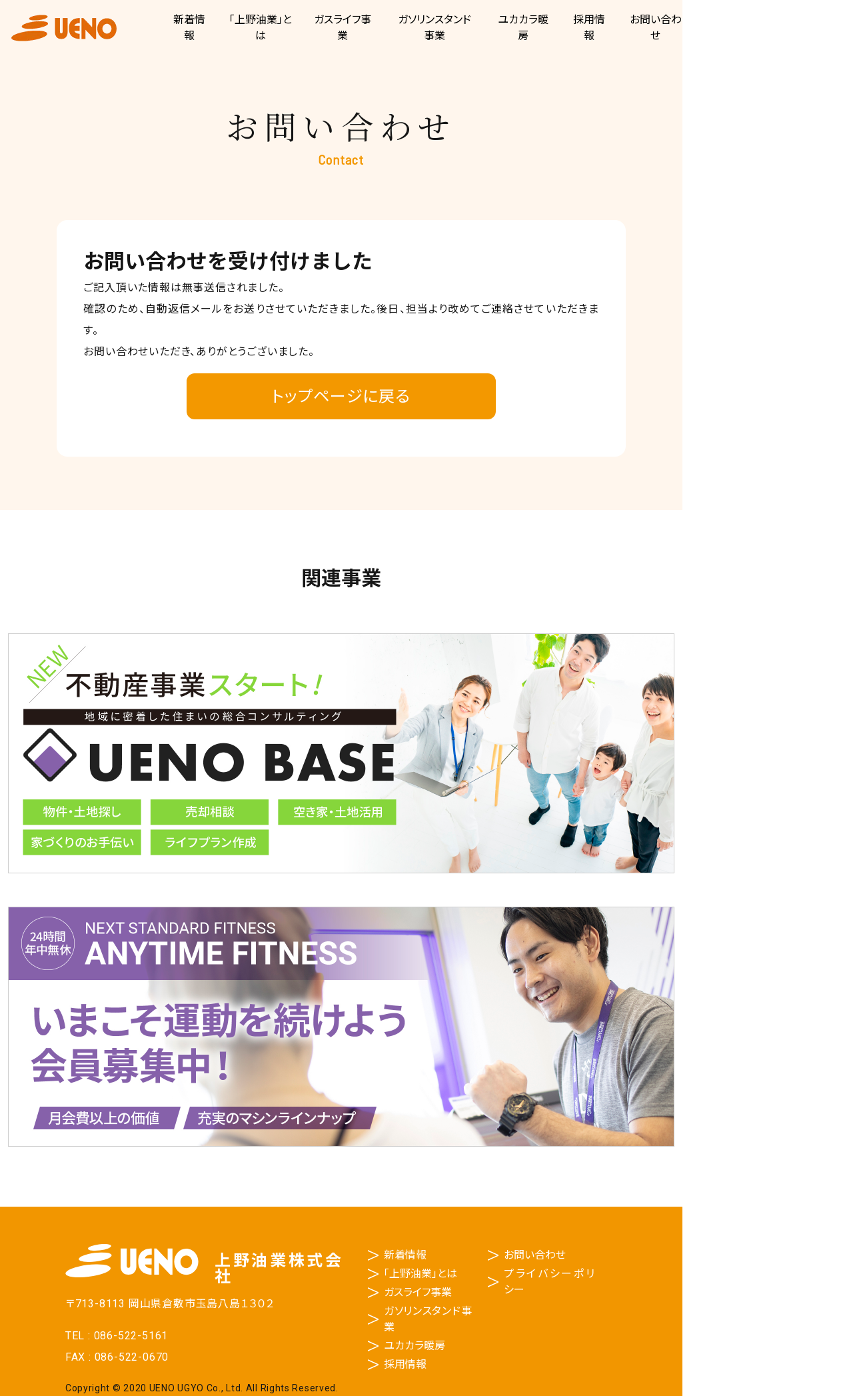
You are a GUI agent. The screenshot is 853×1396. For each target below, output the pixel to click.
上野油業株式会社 (64, 28)
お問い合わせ (535, 1255)
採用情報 (405, 1364)
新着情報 (405, 1255)
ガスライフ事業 (418, 1292)
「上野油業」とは (420, 1273)
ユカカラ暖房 (414, 1345)
